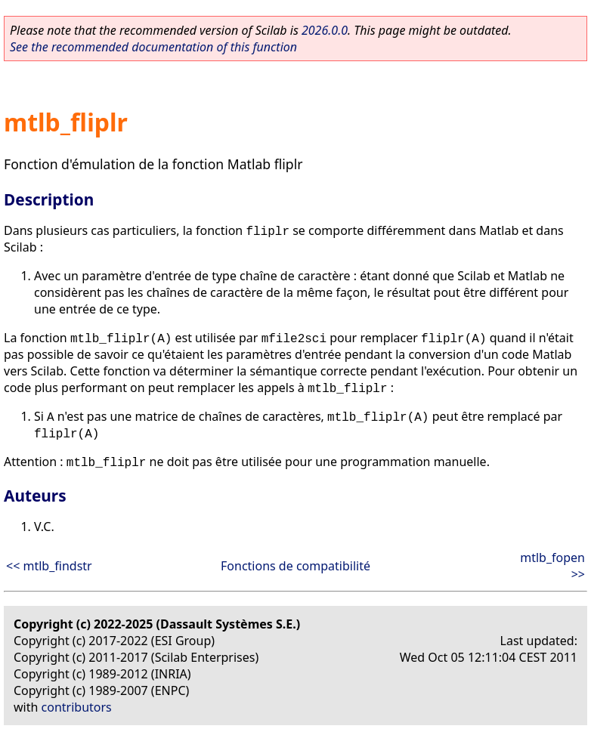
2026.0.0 (325, 30)
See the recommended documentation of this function (153, 47)
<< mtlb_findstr (49, 566)
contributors (77, 707)
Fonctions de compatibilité (295, 566)
